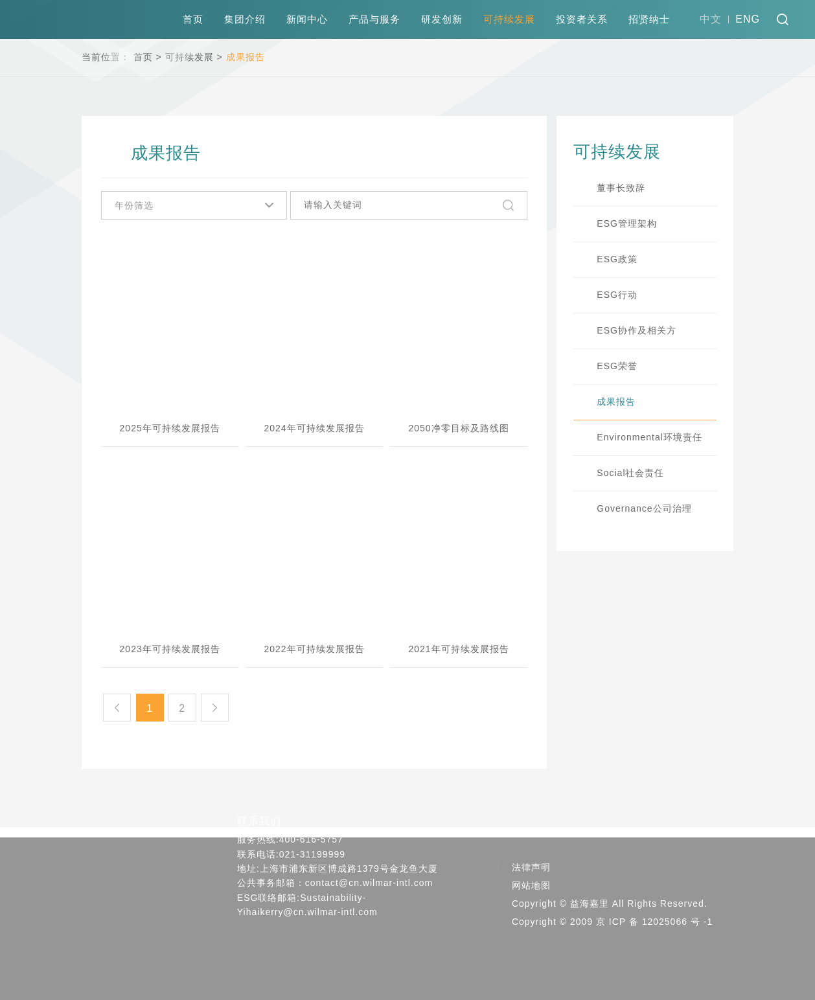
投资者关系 (582, 19)
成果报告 (245, 57)
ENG (747, 19)
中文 (711, 19)
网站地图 (531, 886)
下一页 (219, 708)
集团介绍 (245, 19)
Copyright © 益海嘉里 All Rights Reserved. (609, 904)
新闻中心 (307, 19)
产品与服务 (374, 19)
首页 (193, 19)
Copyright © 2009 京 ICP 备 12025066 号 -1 (612, 922)
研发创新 (442, 19)
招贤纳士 (649, 19)
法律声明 (531, 868)
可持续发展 (509, 19)
